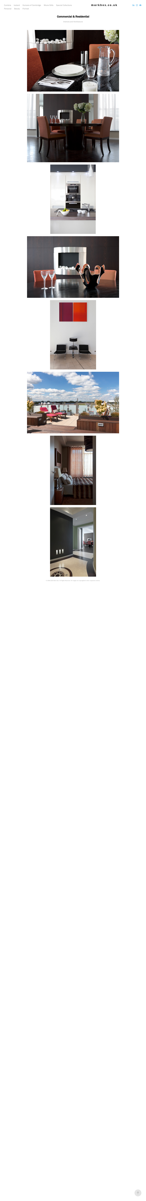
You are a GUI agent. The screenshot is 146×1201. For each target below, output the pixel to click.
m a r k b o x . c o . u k (102, 5)
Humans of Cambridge (32, 5)
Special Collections (64, 5)
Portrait (26, 9)
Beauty (17, 9)
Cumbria (7, 5)
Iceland (17, 5)
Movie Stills (48, 5)
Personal (7, 9)
